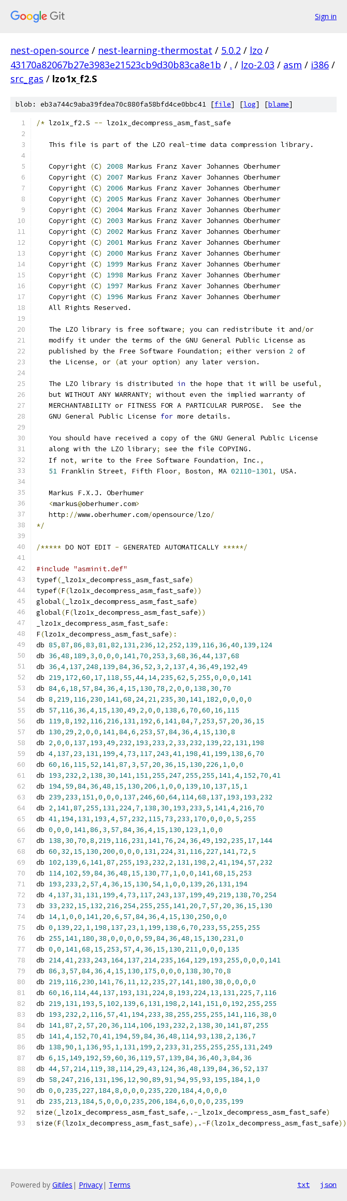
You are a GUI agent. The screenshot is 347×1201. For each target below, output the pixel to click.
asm (292, 64)
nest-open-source (49, 50)
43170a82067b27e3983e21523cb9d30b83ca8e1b (115, 64)
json (328, 1184)
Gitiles (62, 1185)
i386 (320, 64)
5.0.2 (231, 50)
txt (303, 1184)
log (249, 104)
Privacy (91, 1185)
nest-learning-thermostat (155, 50)
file (222, 104)
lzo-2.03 (257, 64)
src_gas (27, 78)
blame (278, 104)
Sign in (326, 16)
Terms (120, 1185)
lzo (256, 50)
